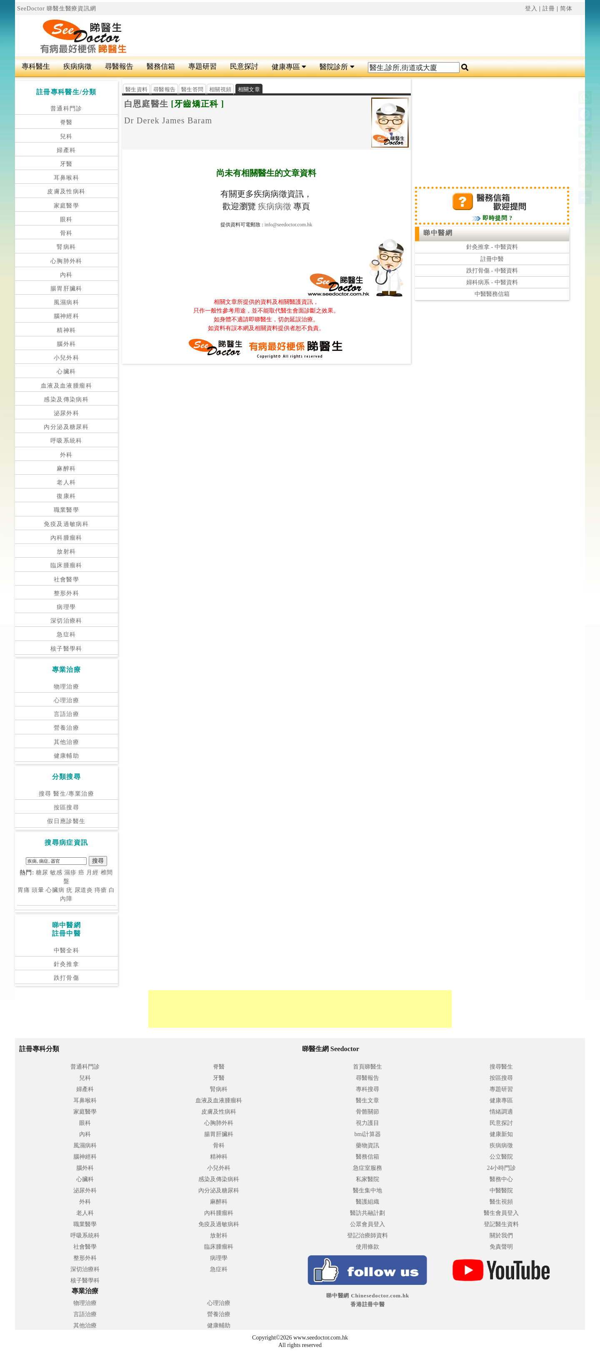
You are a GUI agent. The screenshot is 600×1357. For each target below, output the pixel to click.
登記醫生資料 (501, 1224)
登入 (531, 8)
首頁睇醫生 (367, 1067)
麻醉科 (66, 469)
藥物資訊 (367, 1145)
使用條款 (367, 1247)
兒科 (66, 136)
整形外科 (67, 593)
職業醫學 (67, 510)
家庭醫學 (67, 206)
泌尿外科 (67, 413)
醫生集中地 (367, 1190)
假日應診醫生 (66, 821)
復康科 (66, 496)
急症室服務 (367, 1168)
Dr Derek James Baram (168, 120)
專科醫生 (36, 66)
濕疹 (70, 872)
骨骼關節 (367, 1112)
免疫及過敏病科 (66, 524)
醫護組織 (367, 1202)
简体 (566, 8)
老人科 (66, 482)
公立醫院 (501, 1157)
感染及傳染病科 (66, 399)
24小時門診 (501, 1168)
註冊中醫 (492, 259)
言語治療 (67, 714)
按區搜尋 (67, 807)
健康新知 (501, 1134)
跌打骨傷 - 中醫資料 (492, 271)
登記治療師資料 (367, 1235)
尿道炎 (84, 890)
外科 (66, 455)
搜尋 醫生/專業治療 (66, 794)
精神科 (66, 330)
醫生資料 (136, 89)
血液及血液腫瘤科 (66, 386)
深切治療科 (66, 621)
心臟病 (55, 890)
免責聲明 (501, 1247)
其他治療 (67, 742)
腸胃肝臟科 (66, 288)
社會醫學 (67, 579)
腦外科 (66, 344)
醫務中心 (501, 1179)
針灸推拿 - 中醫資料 (492, 247)
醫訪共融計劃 (367, 1213)
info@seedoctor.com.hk (288, 225)
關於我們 (501, 1235)
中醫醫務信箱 (492, 294)
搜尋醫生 (501, 1067)
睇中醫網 (437, 232)
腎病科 (66, 247)
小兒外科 (67, 358)
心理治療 (67, 700)
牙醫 (66, 164)
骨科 (66, 233)
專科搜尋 (367, 1089)
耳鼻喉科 (67, 178)
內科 (66, 275)
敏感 (56, 872)
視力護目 (367, 1123)
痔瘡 (101, 890)
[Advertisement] (348, 36)
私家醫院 (367, 1179)
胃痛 (24, 890)
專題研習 (202, 66)
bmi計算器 (368, 1134)
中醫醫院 (501, 1190)
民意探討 (244, 66)
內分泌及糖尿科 (66, 427)
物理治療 (67, 687)
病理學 (66, 607)
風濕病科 (67, 302)
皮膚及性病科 (66, 191)
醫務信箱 (161, 66)
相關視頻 (220, 89)
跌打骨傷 (67, 978)
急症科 (66, 634)
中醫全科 (67, 950)
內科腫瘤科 (66, 538)
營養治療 (67, 728)
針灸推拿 (67, 964)
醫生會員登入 (501, 1213)
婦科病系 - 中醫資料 (492, 282)
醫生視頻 (501, 1202)
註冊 (548, 8)
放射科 (66, 551)
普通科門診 (66, 108)
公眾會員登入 (367, 1224)
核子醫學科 (66, 649)
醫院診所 (337, 67)
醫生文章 (367, 1100)
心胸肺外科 (66, 261)
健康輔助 (67, 756)
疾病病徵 (77, 66)
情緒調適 (501, 1112)
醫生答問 (192, 89)
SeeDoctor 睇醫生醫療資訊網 (56, 8)
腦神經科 (67, 316)
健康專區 (289, 67)
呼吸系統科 (66, 441)
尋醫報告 (119, 66)
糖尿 (42, 872)
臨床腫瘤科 (66, 565)
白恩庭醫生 (146, 103)
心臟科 (66, 371)
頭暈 (38, 890)
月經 (92, 872)
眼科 (66, 219)
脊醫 (66, 122)
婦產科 (66, 150)
